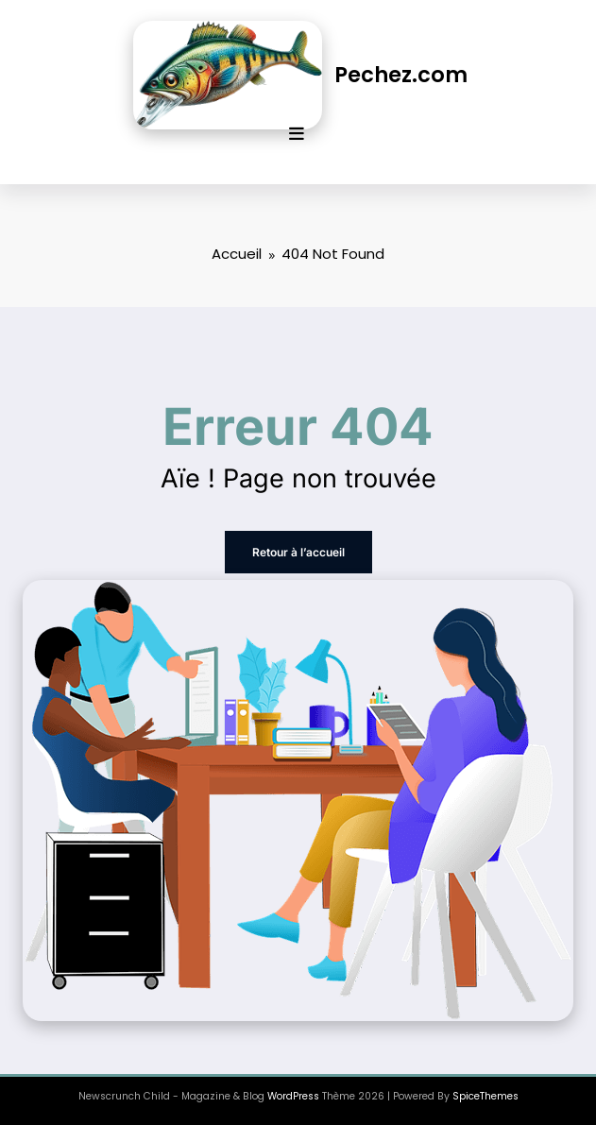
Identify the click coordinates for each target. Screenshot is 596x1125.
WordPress (293, 1096)
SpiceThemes (485, 1096)
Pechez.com (401, 75)
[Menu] (296, 134)
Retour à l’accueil (298, 552)
